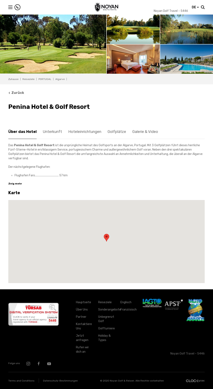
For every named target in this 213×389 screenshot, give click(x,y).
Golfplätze (117, 131)
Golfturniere (106, 328)
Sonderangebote (106, 309)
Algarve (60, 79)
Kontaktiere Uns (84, 326)
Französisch (128, 309)
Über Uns (82, 309)
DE (195, 7)
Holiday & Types (104, 338)
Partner (81, 317)
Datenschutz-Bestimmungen (60, 380)
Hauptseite (83, 302)
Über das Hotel (22, 131)
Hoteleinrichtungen (84, 131)
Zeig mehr (15, 183)
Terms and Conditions (21, 380)
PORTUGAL (44, 79)
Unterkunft (52, 131)
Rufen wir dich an (82, 349)
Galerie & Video (145, 131)
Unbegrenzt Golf (106, 319)
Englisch (125, 302)
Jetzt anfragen (82, 338)
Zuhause (13, 79)
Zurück (16, 93)
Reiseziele (28, 79)
